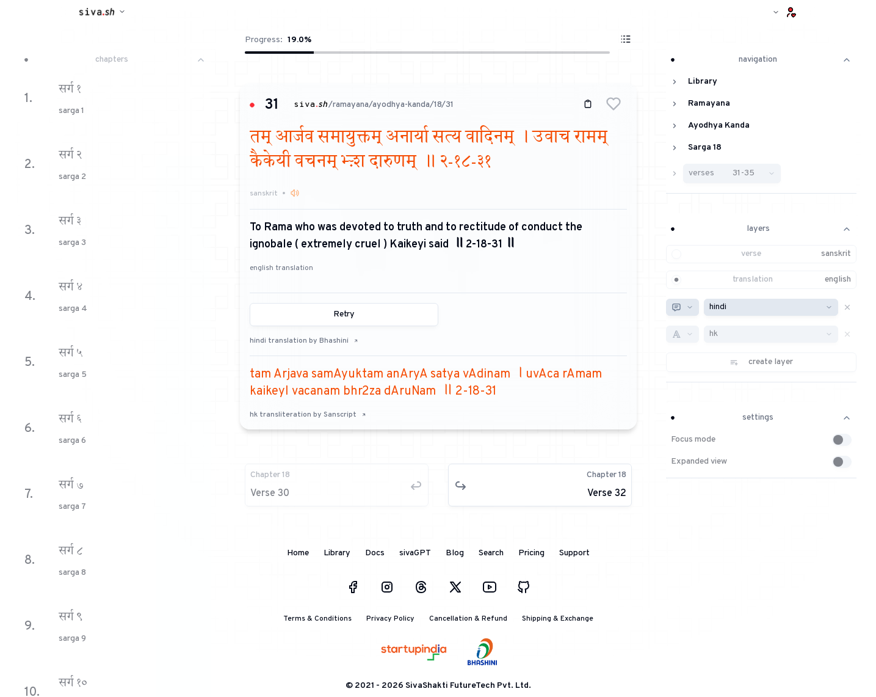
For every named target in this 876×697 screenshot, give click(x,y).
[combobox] (682, 307)
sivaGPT (415, 553)
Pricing (531, 553)
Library (337, 553)
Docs (375, 553)
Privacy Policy (390, 619)
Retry (344, 314)
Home (298, 553)
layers (761, 229)
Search (491, 553)
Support (574, 553)
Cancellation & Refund (468, 619)
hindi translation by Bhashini (304, 341)
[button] (613, 104)
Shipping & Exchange (557, 619)
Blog (455, 553)
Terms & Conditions (317, 619)
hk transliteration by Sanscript (308, 415)
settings (761, 417)
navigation (761, 59)
